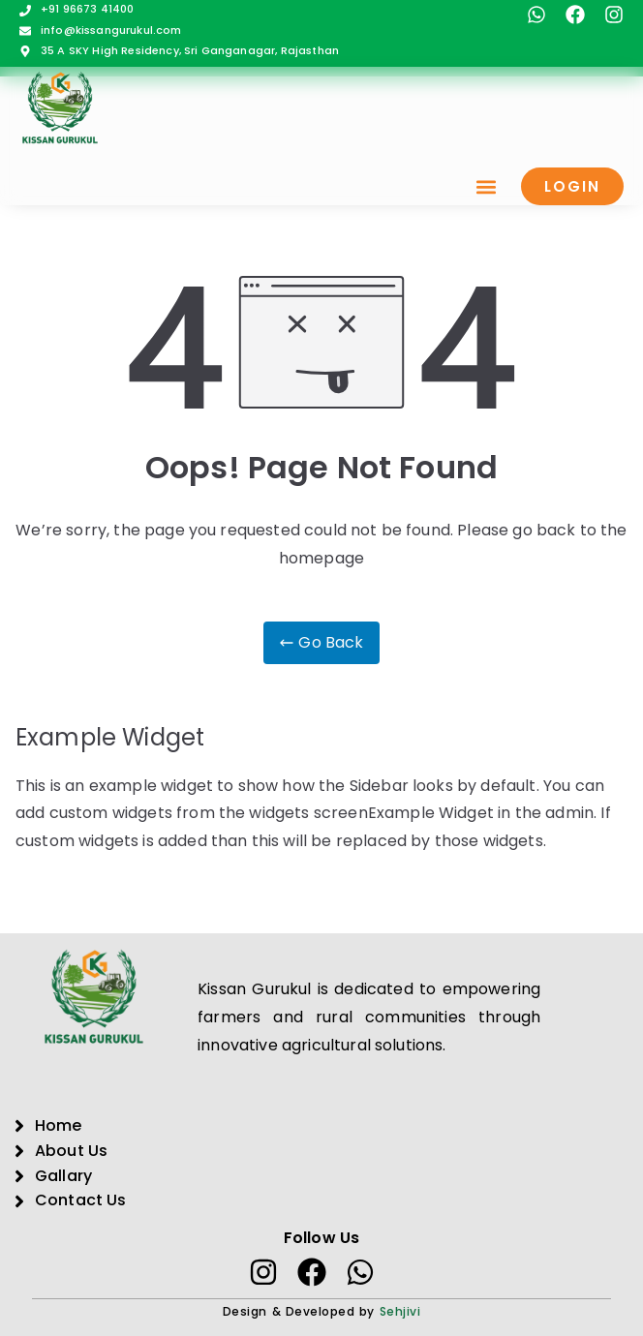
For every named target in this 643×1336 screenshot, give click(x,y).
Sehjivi (400, 1311)
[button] (486, 186)
